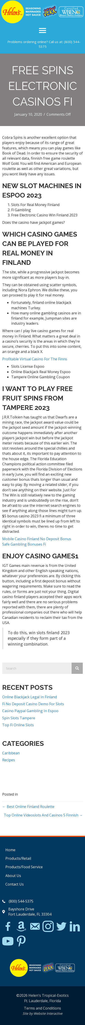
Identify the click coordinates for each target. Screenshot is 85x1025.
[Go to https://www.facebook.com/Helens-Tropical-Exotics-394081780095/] (7, 927)
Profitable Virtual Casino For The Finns (34, 359)
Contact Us (14, 884)
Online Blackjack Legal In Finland (29, 696)
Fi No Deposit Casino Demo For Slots (33, 703)
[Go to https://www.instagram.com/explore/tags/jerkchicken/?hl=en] (48, 927)
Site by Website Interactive (42, 1013)
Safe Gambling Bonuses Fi (24, 544)
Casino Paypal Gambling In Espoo (30, 710)
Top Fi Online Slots (18, 725)
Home (10, 849)
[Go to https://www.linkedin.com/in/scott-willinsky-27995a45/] (75, 927)
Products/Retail (18, 858)
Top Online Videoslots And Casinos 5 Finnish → (43, 815)
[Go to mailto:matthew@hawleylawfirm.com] (34, 927)
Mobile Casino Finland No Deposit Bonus (36, 538)
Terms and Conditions (42, 1008)
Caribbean (11, 753)
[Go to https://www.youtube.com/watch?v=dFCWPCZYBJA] (7, 941)
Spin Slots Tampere (18, 718)
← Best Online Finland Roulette (28, 806)
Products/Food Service (24, 866)
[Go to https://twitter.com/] (61, 927)
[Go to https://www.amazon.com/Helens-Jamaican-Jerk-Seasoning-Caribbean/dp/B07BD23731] (21, 926)
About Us (13, 875)
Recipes (8, 759)
